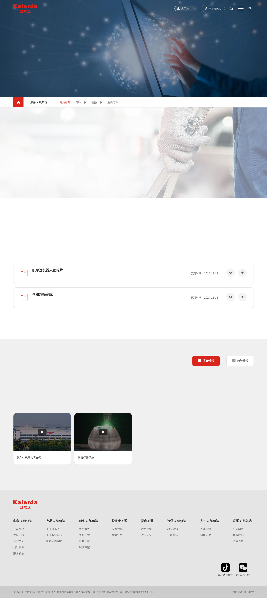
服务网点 (238, 529)
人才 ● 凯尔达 (209, 521)
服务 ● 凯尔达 (88, 521)
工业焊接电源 (54, 535)
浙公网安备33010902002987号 (136, 592)
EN (250, 8)
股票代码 (117, 529)
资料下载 (80, 105)
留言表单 (238, 541)
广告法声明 (30, 592)
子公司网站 (215, 8)
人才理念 (205, 529)
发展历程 (18, 535)
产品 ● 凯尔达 (55, 521)
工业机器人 (53, 529)
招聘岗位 (205, 535)
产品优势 (146, 529)
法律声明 (18, 592)
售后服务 (64, 107)
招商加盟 (147, 521)
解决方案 (112, 105)
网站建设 (237, 592)
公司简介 (18, 529)
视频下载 (96, 105)
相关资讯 (172, 529)
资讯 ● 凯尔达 (176, 521)
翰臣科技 (249, 592)
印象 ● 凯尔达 (22, 521)
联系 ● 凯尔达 (242, 521)
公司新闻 (172, 535)
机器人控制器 (54, 541)
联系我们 (238, 535)
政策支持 (146, 535)
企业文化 (18, 541)
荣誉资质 (18, 553)
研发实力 (18, 547)
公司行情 (117, 535)
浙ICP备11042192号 (108, 592)
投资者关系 (119, 521)
